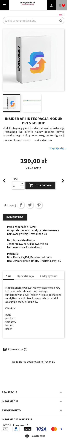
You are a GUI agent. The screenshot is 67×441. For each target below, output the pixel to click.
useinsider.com (43, 140)
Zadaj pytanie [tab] (48, 276)
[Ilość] (16, 185)
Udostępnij (20, 204)
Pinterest (38, 204)
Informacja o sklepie (17, 419)
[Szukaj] (33, 20)
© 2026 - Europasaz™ (15, 425)
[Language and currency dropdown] (61, 14)
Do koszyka (40, 185)
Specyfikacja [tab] (25, 276)
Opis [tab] (8, 276)
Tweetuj (29, 204)
